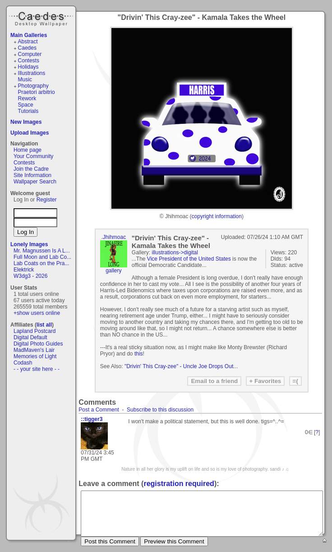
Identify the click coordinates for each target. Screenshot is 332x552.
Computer (30, 54)
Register (47, 199)
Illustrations (32, 73)
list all (44, 325)
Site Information (32, 175)
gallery (113, 270)
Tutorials (28, 111)
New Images (26, 122)
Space (25, 105)
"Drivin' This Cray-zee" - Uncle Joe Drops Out (178, 366)
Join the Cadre (31, 169)
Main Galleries (28, 35)
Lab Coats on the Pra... (41, 263)
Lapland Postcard (34, 331)
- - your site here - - (37, 369)
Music (25, 79)
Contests (28, 60)
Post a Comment (98, 410)
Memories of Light (35, 356)
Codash (23, 363)
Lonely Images (29, 244)
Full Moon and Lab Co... (42, 257)
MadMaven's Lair (34, 350)
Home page (28, 150)
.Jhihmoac (113, 237)
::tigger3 (91, 419)
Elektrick (24, 270)
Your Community (33, 156)
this (138, 354)
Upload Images (29, 133)
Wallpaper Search (35, 181)
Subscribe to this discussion (160, 410)
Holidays (28, 67)
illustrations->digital (175, 252)
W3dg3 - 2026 (30, 276)
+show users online (37, 313)
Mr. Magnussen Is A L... (42, 251)
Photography (33, 86)
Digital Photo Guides (38, 344)
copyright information (217, 216)
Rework (27, 98)
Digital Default (30, 337)
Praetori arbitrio (36, 92)
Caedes (42, 17)
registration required (178, 483)
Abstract (28, 41)
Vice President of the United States (189, 259)
